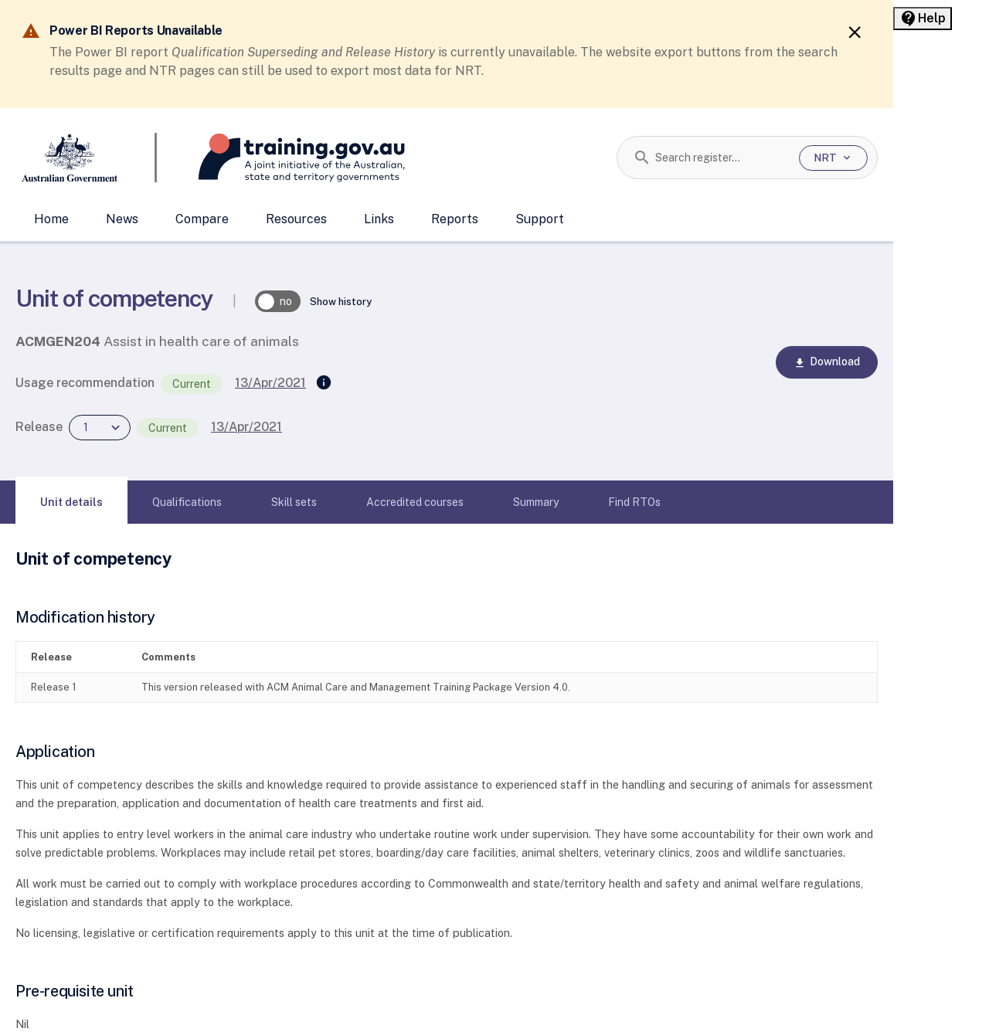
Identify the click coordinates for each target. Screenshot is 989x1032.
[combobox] (721, 157)
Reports (454, 219)
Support (539, 219)
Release (39, 426)
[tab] (71, 502)
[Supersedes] (324, 383)
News (122, 219)
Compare (202, 219)
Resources (296, 219)
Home (51, 219)
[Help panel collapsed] (922, 18)
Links (379, 219)
